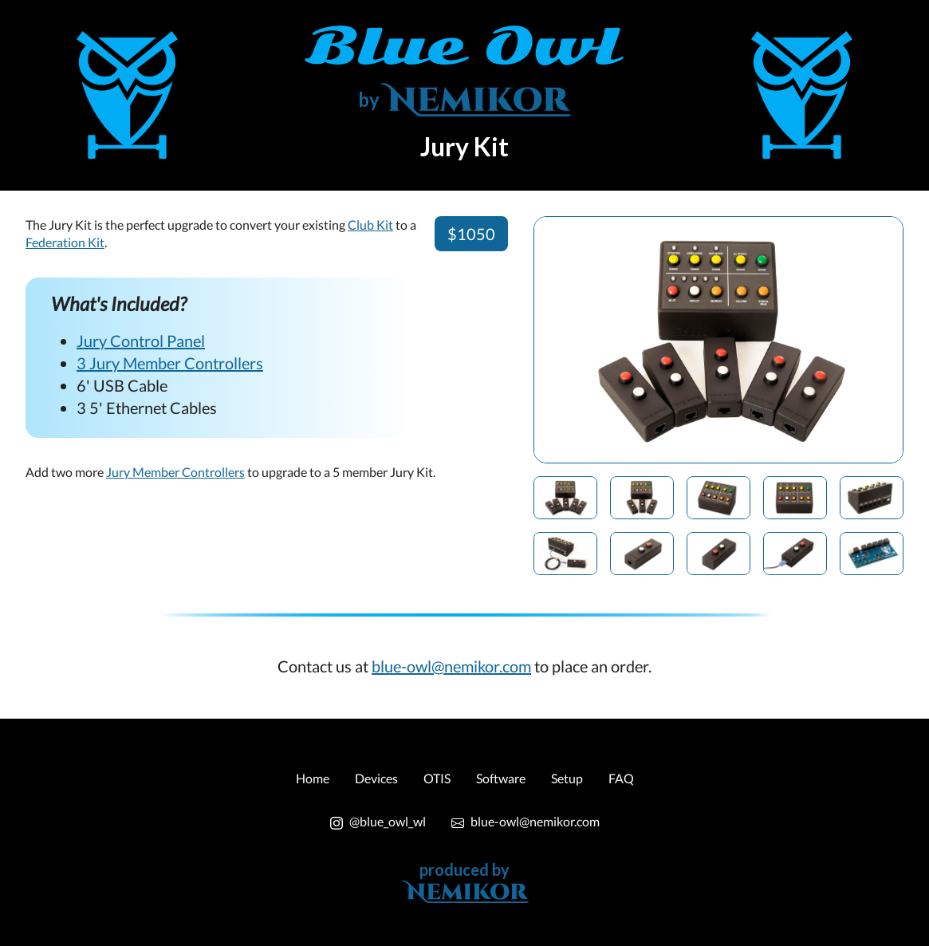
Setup (567, 778)
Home (312, 778)
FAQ (621, 778)
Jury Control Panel (141, 340)
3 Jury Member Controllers (170, 362)
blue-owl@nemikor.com (451, 666)
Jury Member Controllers (175, 471)
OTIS (437, 778)
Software (501, 778)
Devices (376, 778)
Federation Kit (65, 242)
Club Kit (370, 224)
